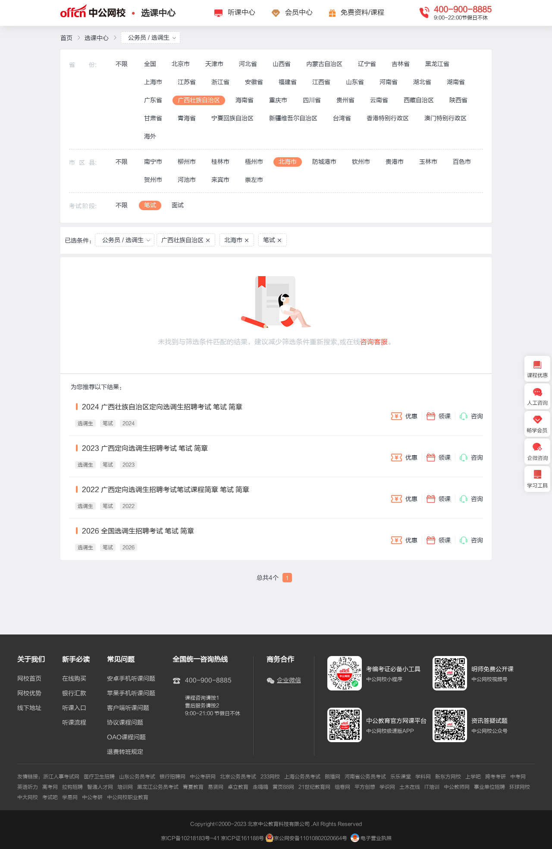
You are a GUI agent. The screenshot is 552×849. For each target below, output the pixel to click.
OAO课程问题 (126, 737)
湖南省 (456, 82)
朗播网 (332, 777)
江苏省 (187, 82)
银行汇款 (74, 693)
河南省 (389, 82)
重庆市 (278, 100)
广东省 (153, 100)
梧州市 (254, 161)
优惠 (404, 416)
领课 (439, 416)
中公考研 (92, 797)
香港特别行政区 (388, 118)
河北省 (248, 64)
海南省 (244, 100)
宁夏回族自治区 (232, 118)
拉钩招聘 (72, 787)
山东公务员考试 (137, 777)
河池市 (187, 179)
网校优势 (29, 693)
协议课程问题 (125, 723)
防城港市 (324, 161)
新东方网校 (448, 777)
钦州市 (361, 161)
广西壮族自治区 (199, 100)
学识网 (387, 787)
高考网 (50, 787)
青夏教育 (193, 787)
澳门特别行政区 (445, 118)
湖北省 (422, 82)
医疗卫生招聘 (99, 777)
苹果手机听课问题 (131, 693)
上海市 (153, 82)
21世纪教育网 (314, 787)
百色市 (462, 161)
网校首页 (29, 679)
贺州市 (153, 179)
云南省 (379, 100)
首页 (66, 38)
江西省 (321, 82)
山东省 (355, 82)
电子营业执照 (371, 838)
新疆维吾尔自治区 (293, 118)
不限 (122, 64)
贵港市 (395, 161)
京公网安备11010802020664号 (310, 838)
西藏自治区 (419, 100)
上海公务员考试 (302, 777)
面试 (178, 205)
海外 (150, 136)
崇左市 (254, 179)
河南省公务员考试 (365, 777)
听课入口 (74, 708)
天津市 (214, 64)
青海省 (187, 118)
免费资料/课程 (362, 12)
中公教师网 (457, 787)
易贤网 (215, 787)
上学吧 (473, 777)
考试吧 (50, 797)
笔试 (150, 205)
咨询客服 (374, 342)
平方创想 (364, 787)
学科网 (423, 777)
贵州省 (345, 100)
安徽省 (254, 82)
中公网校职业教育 (127, 797)
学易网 (70, 797)
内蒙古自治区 (324, 64)
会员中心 (299, 12)
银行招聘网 (172, 777)
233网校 (270, 777)
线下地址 (29, 708)
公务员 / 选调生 (152, 37)
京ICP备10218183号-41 (190, 838)
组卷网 (342, 787)
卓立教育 (238, 787)
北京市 (181, 64)
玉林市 (428, 161)
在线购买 (74, 679)
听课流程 (74, 723)
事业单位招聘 (489, 787)
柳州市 (187, 161)
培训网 (125, 787)
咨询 (471, 416)
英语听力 (27, 787)
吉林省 (401, 64)
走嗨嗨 (260, 787)
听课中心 (241, 12)
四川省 (312, 100)
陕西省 (458, 100)
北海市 (288, 161)
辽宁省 (367, 64)
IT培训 (431, 787)
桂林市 (220, 161)
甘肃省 (153, 118)
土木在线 (409, 787)
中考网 (518, 777)
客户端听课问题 (128, 708)
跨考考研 (495, 777)
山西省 (282, 64)
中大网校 (27, 797)
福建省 (288, 82)
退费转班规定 (125, 752)
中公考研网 (203, 777)
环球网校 (519, 787)
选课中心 (158, 13)
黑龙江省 (437, 64)
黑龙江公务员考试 (158, 787)
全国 (150, 64)
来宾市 (220, 179)
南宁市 (153, 161)
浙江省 (220, 82)
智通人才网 (100, 787)
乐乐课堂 (400, 777)
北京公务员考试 (238, 777)
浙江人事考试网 (61, 777)
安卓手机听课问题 (131, 679)
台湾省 (342, 118)
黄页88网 (283, 787)
